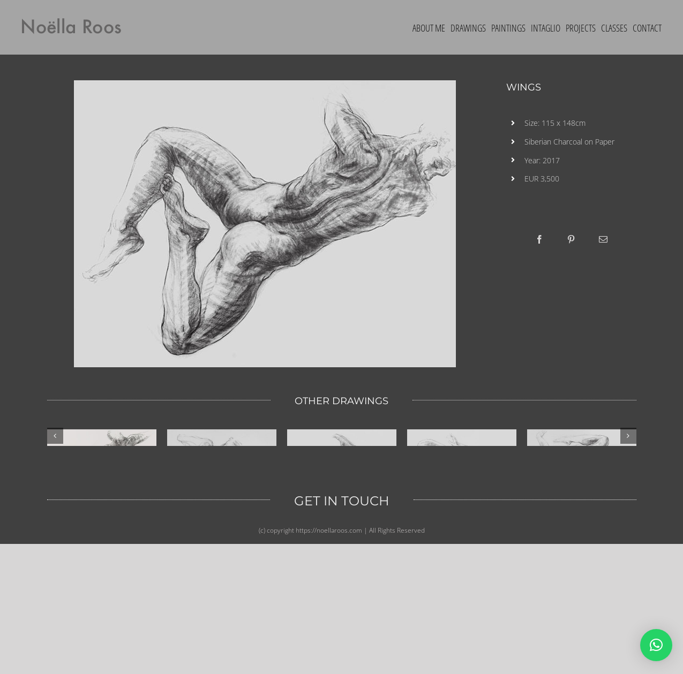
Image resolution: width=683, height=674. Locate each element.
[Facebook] (539, 239)
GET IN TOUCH (341, 631)
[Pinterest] (571, 239)
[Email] (603, 239)
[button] (656, 645)
